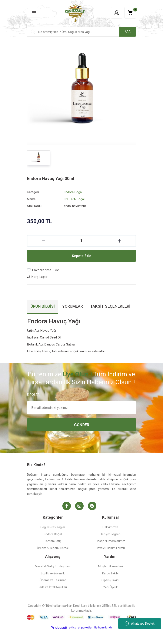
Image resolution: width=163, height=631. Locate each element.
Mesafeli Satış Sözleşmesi (52, 566)
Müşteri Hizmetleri (110, 566)
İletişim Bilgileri (110, 534)
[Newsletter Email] (81, 407)
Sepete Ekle (81, 256)
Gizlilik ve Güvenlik (53, 573)
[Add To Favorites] (43, 270)
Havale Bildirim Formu (110, 548)
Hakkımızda (110, 527)
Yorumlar (72, 306)
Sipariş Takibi (110, 580)
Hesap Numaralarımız (110, 541)
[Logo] (75, 12)
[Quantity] (81, 241)
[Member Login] (116, 13)
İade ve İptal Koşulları (53, 587)
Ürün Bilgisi (42, 306)
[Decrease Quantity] (43, 241)
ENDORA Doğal (74, 199)
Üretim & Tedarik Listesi (53, 548)
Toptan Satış (52, 541)
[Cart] (130, 13)
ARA (127, 31)
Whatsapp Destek (139, 623)
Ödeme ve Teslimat (53, 580)
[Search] (81, 32)
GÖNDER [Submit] (81, 425)
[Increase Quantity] (119, 241)
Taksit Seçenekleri (110, 306)
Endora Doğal (73, 192)
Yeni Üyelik (110, 587)
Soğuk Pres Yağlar (52, 527)
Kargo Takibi (110, 573)
